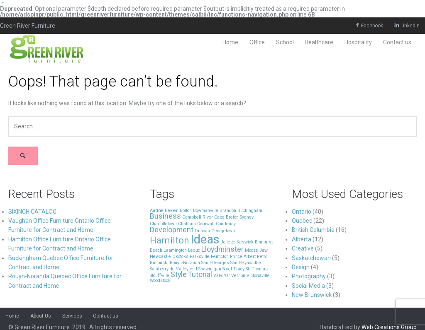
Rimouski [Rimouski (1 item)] (159, 262)
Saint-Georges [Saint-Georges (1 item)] (215, 262)
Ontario (301, 211)
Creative (303, 248)
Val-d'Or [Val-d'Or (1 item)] (221, 275)
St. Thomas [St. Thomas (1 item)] (257, 269)
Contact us (397, 42)
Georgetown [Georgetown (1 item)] (223, 231)
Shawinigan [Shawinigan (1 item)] (209, 269)
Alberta (301, 239)
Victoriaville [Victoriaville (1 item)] (258, 275)
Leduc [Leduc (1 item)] (194, 250)
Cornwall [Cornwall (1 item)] (206, 223)
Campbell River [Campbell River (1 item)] (197, 217)
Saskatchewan (311, 258)
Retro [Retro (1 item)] (262, 256)
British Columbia (313, 229)
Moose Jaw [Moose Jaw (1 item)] (256, 250)
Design (301, 267)
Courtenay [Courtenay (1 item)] (226, 223)
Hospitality (358, 42)
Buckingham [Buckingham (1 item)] (249, 210)
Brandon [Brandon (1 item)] (228, 210)
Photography (309, 276)
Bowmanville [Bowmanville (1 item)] (205, 210)
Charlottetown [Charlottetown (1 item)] (163, 223)
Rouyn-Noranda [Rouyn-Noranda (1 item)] (185, 262)
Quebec (302, 220)
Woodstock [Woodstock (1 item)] (160, 280)
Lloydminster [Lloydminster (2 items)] (222, 249)
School (285, 42)
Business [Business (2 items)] (165, 216)
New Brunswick (312, 294)
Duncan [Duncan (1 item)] (202, 231)
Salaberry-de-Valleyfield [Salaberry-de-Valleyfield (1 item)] (173, 269)
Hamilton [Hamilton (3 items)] (169, 240)
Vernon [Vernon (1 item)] (238, 275)
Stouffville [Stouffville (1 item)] (159, 275)
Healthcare (319, 42)
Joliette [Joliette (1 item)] (228, 242)
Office (257, 42)
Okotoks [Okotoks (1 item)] (180, 256)
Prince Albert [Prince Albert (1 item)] (243, 256)
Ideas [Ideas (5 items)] (205, 239)
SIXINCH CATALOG (32, 211)
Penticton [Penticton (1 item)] (220, 256)
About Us (40, 316)
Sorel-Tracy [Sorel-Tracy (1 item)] (233, 269)
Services (72, 316)
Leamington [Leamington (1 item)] (175, 250)
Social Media (308, 285)
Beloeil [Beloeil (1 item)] (171, 210)
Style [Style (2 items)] (179, 274)
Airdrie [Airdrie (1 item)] (157, 210)
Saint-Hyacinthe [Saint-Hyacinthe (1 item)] (245, 262)
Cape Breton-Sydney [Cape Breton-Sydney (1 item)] (234, 217)
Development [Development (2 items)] (171, 230)
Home (230, 42)
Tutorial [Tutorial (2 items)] (200, 274)
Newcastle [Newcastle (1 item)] (160, 256)
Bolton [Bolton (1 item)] (186, 210)
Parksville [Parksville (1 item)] (200, 256)
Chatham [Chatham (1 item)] (187, 223)
